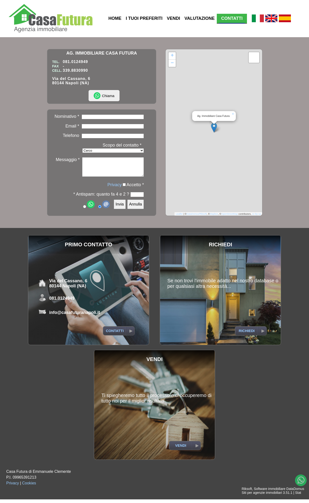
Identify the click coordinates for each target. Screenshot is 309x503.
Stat (298, 496)
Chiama (104, 95)
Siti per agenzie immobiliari (262, 496)
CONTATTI (231, 18)
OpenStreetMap (229, 217)
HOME (114, 18)
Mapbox (214, 217)
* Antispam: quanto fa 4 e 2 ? (101, 197)
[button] (214, 129)
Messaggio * (68, 159)
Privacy (114, 188)
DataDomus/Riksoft (196, 217)
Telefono (71, 135)
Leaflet (179, 217)
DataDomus (295, 492)
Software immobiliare (269, 492)
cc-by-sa (256, 217)
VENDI (173, 18)
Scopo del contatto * (122, 145)
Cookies (29, 487)
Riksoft (247, 492)
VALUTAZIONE (199, 18)
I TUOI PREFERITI (144, 18)
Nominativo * (67, 116)
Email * (72, 126)
